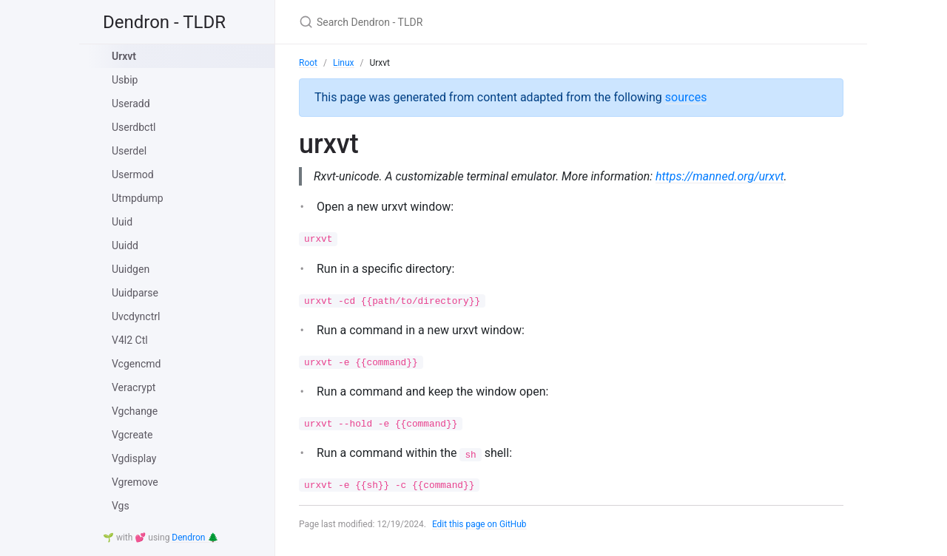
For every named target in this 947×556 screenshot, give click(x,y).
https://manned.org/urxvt (722, 176)
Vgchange (135, 411)
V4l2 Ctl (130, 340)
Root (308, 63)
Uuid (122, 222)
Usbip (125, 80)
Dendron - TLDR (164, 22)
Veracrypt (133, 387)
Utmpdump (138, 198)
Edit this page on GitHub (480, 524)
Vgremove (135, 482)
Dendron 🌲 (195, 537)
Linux (343, 63)
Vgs (120, 506)
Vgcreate (132, 435)
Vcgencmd (136, 364)
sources (686, 97)
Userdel (129, 151)
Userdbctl (133, 127)
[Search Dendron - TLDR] (473, 22)
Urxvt (124, 56)
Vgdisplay (134, 458)
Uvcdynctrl (136, 316)
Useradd (131, 103)
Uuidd (125, 245)
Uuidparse (135, 293)
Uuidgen (130, 269)
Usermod (133, 174)
